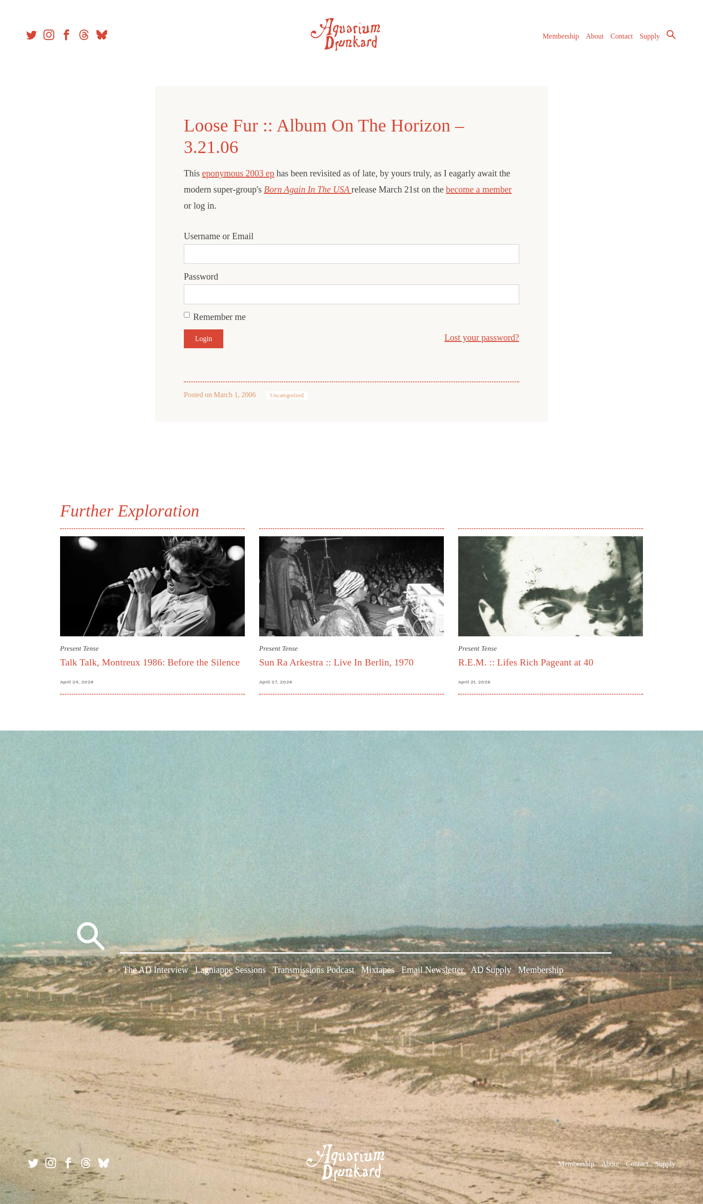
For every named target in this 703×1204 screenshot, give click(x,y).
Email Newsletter (432, 971)
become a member (479, 189)
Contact (618, 40)
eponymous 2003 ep (238, 173)
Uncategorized (287, 395)
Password (201, 276)
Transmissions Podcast (313, 971)
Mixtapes (378, 971)
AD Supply (491, 971)
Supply (646, 40)
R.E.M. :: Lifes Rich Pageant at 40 (526, 662)
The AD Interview (155, 971)
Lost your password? (481, 337)
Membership (556, 40)
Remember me (219, 317)
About (590, 40)
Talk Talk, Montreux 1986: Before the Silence (150, 662)
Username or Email (219, 236)
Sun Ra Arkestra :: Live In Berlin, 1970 (336, 662)
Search (667, 38)
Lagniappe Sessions (230, 971)
